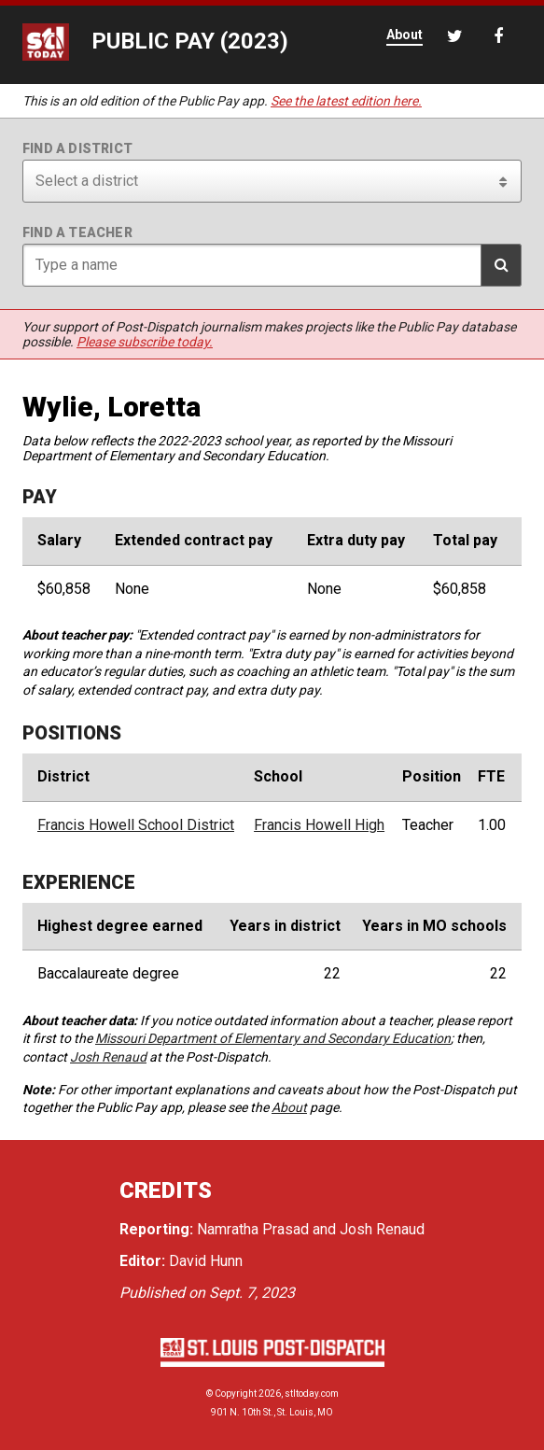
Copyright (236, 1393)
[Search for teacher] (272, 265)
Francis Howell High (319, 825)
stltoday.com (312, 1393)
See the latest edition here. (346, 100)
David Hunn (206, 1261)
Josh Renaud (108, 1056)
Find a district (77, 148)
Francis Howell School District (135, 825)
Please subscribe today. (145, 341)
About (289, 1107)
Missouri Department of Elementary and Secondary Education (273, 1038)
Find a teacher (77, 232)
